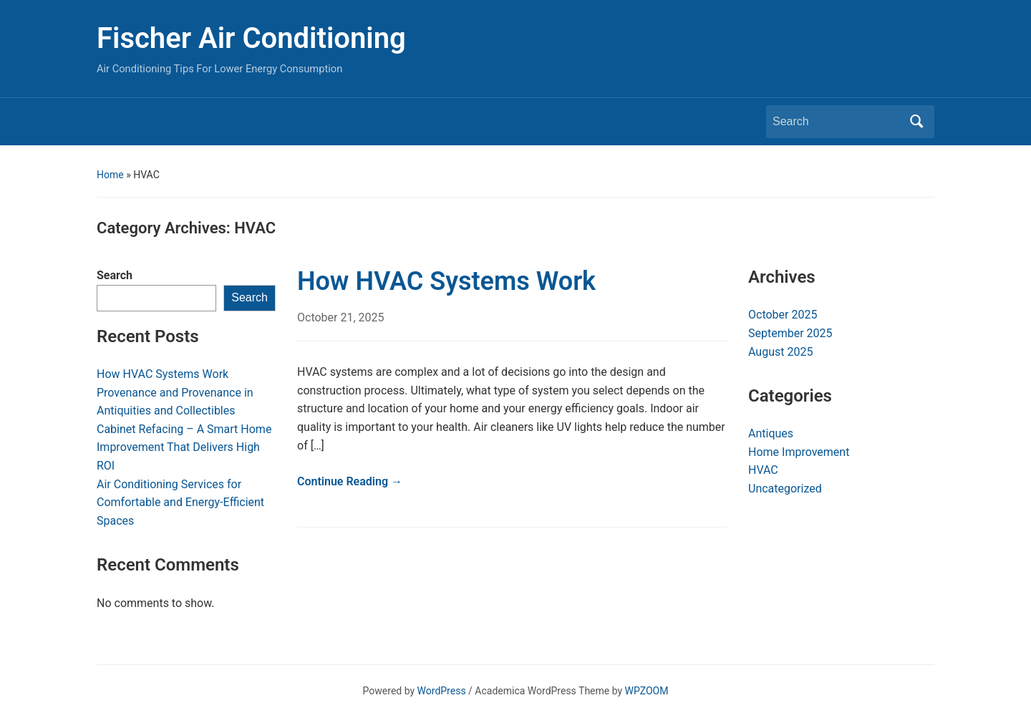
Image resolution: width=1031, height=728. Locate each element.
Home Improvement (798, 452)
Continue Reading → (349, 481)
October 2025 (782, 314)
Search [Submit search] (916, 121)
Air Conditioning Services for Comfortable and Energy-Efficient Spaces (180, 502)
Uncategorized (785, 488)
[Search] (837, 122)
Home (110, 174)
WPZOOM (647, 691)
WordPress (441, 691)
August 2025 (780, 352)
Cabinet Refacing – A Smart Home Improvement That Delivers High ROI (184, 447)
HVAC (763, 470)
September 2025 (790, 333)
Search (114, 275)
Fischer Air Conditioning (251, 38)
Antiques (770, 433)
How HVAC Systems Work (162, 374)
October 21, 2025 (340, 317)
